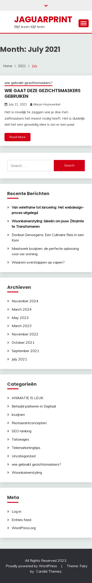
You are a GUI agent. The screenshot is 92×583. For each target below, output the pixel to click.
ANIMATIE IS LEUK (27, 398)
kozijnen (18, 414)
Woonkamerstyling (27, 472)
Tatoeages (20, 439)
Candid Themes (48, 571)
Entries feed (21, 519)
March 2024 (22, 309)
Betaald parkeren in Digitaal (34, 406)
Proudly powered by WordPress (32, 566)
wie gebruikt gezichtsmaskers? (28, 83)
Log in (16, 511)
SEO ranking (21, 431)
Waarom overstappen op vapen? (38, 262)
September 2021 (25, 350)
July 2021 (19, 359)
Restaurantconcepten (29, 423)
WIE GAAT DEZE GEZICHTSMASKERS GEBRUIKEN (42, 93)
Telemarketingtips (26, 447)
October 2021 (23, 342)
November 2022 (25, 334)
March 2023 (22, 325)
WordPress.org (24, 528)
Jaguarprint (43, 19)
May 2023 (20, 317)
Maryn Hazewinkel (46, 104)
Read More (17, 137)
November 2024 (25, 301)
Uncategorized (23, 456)
